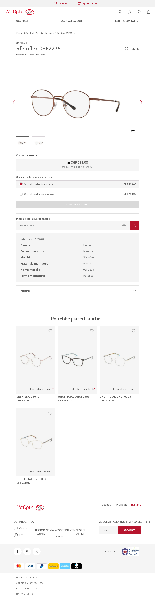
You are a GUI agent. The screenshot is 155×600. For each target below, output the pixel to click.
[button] (129, 12)
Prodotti (20, 33)
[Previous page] (14, 102)
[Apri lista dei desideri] (139, 12)
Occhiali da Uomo (45, 33)
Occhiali (30, 33)
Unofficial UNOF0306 (73, 396)
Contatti (21, 528)
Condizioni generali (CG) (30, 583)
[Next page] (140, 102)
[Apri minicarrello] (148, 12)
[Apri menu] (44, 12)
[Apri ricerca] (120, 12)
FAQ (19, 535)
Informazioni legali (27, 577)
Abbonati (130, 530)
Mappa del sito (24, 594)
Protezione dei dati (27, 588)
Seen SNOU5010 (27, 396)
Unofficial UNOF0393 (115, 396)
